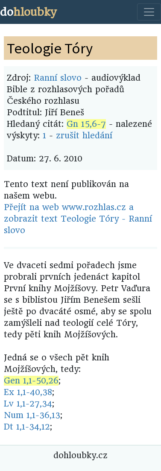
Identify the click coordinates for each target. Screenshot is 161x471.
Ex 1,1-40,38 (28, 392)
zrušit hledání (84, 135)
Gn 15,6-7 (86, 124)
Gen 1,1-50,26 (31, 381)
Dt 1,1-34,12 (27, 427)
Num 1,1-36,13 (32, 415)
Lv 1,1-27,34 (28, 404)
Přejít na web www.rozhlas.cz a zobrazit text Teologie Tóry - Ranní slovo (78, 218)
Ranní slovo (58, 78)
